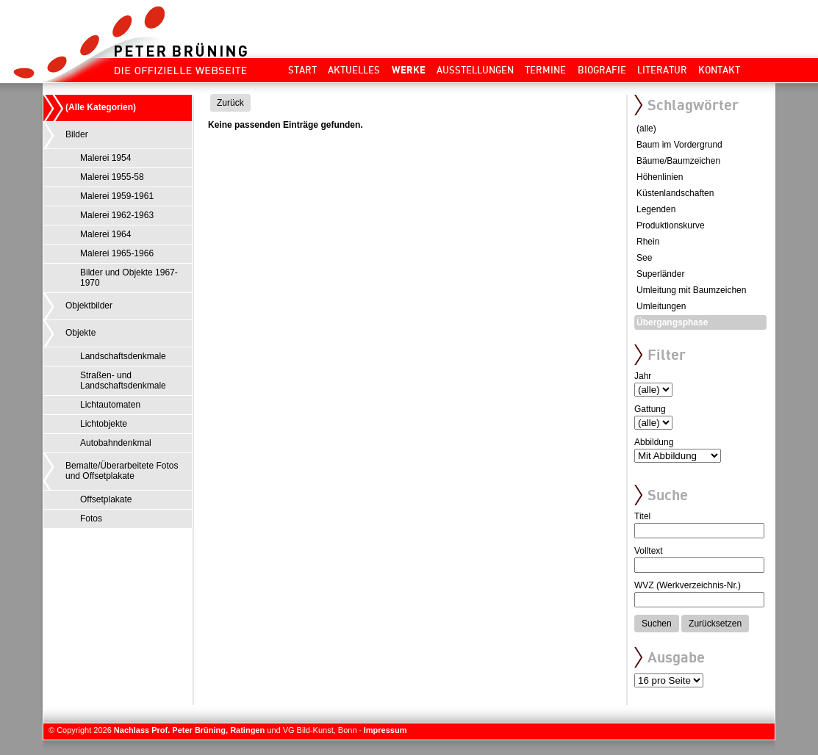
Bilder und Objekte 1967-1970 (129, 277)
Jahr (642, 376)
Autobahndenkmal (115, 443)
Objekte (80, 333)
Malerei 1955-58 (112, 177)
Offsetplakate (106, 499)
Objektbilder (88, 305)
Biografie (602, 70)
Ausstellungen (475, 70)
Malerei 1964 (105, 234)
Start (302, 70)
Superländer (660, 274)
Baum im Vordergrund (679, 145)
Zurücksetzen (715, 623)
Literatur (662, 70)
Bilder (76, 134)
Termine (545, 70)
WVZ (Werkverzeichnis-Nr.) (687, 585)
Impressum (385, 730)
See (644, 258)
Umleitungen (661, 306)
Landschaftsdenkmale (123, 356)
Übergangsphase (672, 322)
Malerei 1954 (105, 158)
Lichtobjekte (103, 424)
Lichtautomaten (110, 405)
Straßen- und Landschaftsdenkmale (123, 380)
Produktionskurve (670, 225)
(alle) (646, 128)
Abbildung (653, 442)
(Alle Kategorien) (100, 107)
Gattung (650, 409)
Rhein (647, 241)
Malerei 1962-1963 (117, 215)
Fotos (91, 518)
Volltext (648, 551)
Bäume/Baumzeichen (678, 161)
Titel (642, 516)
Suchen (657, 623)
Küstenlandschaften (675, 193)
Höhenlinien (659, 177)
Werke (409, 70)
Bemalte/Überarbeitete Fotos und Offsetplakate (121, 470)
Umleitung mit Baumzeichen (691, 290)
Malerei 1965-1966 (117, 253)
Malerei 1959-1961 (117, 196)
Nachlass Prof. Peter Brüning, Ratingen (189, 730)
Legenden (655, 209)
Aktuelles (354, 70)
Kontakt (719, 70)
